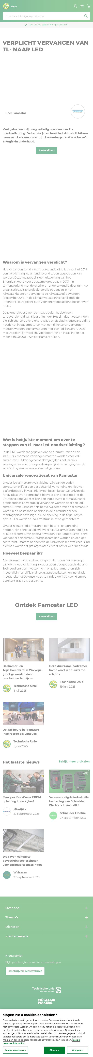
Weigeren (77, 1050)
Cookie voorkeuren (15, 1050)
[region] (46, 1033)
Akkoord (54, 1050)
